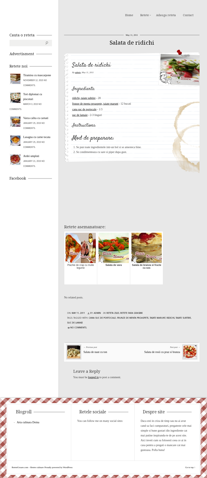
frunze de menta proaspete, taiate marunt (95, 103)
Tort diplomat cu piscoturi (32, 97)
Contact (188, 15)
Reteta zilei (113, 313)
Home (129, 15)
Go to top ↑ (190, 467)
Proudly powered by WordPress (58, 467)
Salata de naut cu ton (95, 352)
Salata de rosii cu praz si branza (162, 352)
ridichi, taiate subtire (83, 98)
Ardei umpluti (31, 156)
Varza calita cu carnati (35, 118)
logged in (93, 377)
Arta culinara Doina (28, 422)
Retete (144, 15)
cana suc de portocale (84, 109)
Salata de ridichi (132, 42)
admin (78, 72)
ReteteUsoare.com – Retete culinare (39, 14)
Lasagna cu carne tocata (36, 137)
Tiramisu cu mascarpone (37, 75)
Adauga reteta (166, 15)
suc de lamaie (80, 115)
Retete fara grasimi (131, 313)
